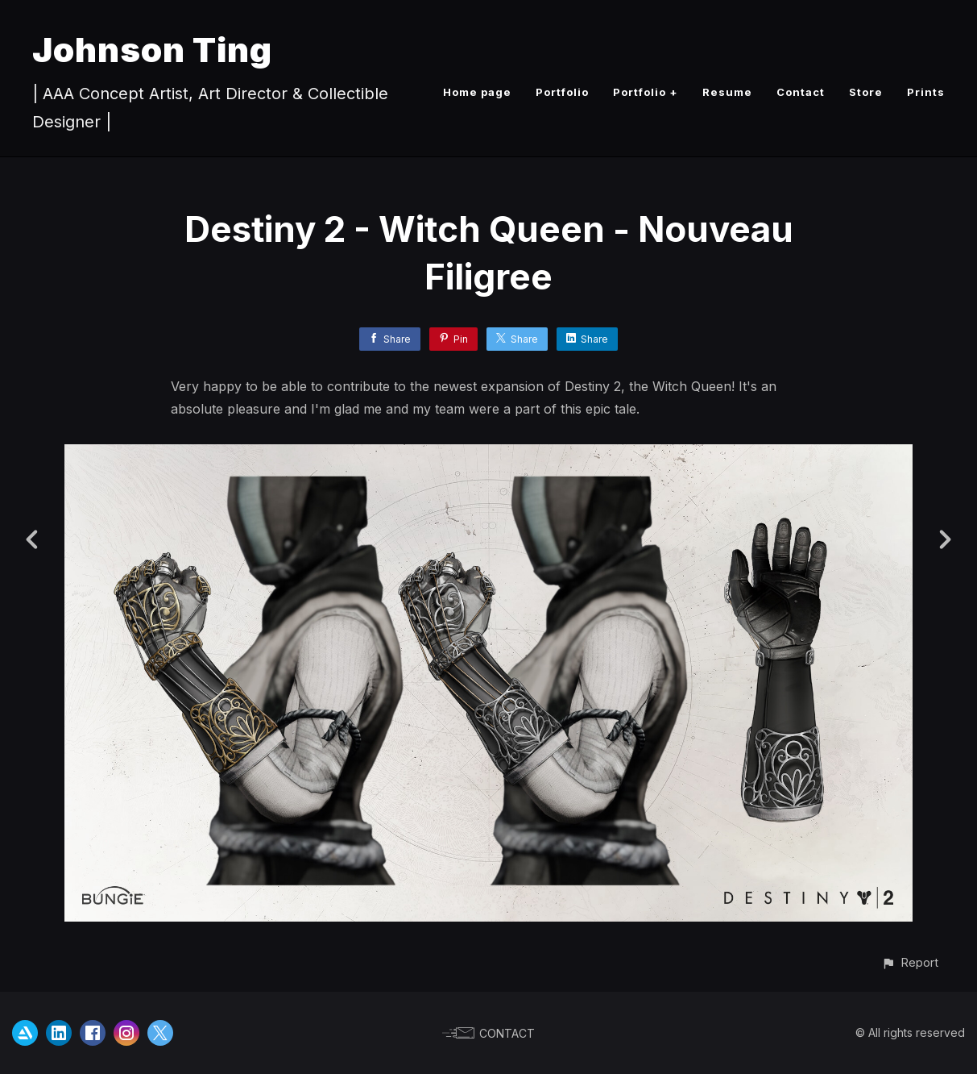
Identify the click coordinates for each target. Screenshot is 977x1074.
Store (866, 91)
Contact (800, 91)
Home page (477, 91)
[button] (910, 962)
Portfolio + (645, 91)
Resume (727, 91)
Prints (926, 91)
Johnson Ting (152, 49)
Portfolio (562, 91)
